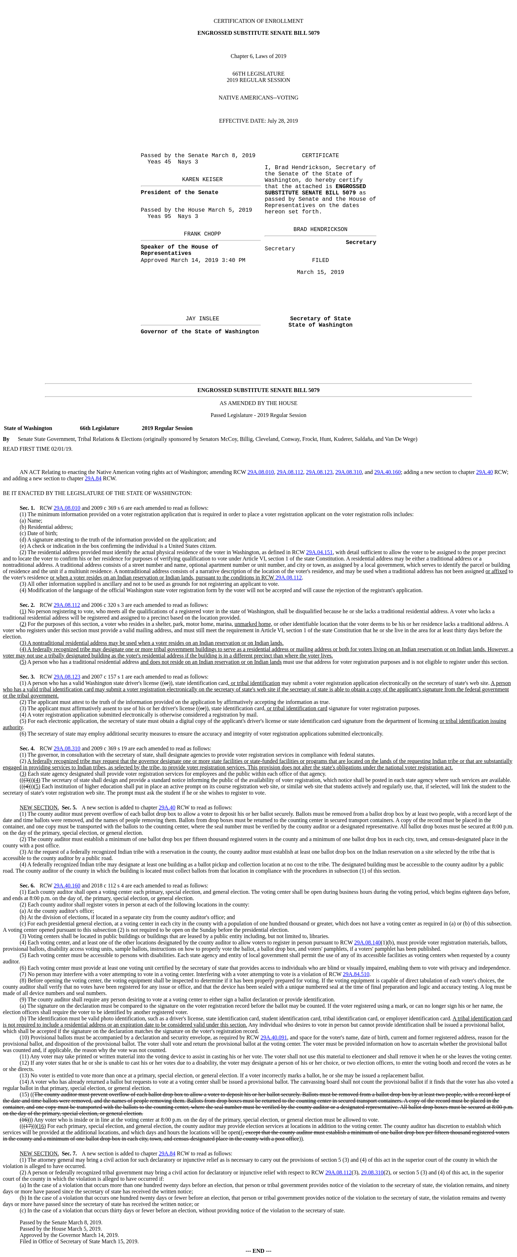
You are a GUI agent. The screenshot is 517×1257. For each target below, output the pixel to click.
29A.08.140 (367, 942)
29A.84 (93, 478)
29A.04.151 (319, 552)
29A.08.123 (319, 472)
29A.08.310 (348, 472)
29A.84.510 (356, 974)
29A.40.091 (273, 1037)
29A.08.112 (290, 472)
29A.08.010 (260, 472)
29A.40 (484, 472)
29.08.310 (372, 1172)
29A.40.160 (387, 472)
